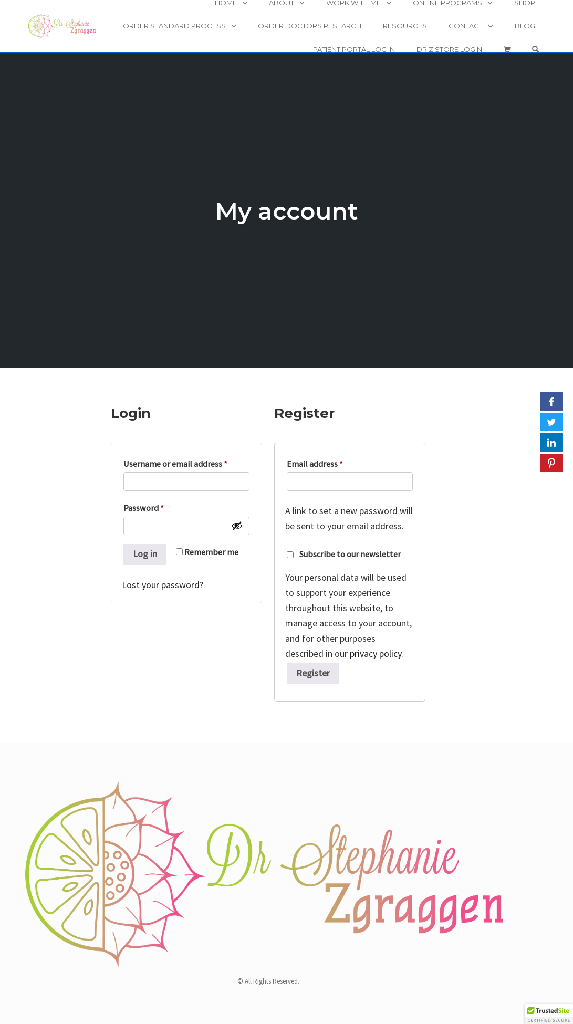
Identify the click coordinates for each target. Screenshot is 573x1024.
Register (313, 673)
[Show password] (237, 525)
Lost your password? (162, 585)
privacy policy (375, 653)
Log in (145, 554)
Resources (405, 26)
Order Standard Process (174, 26)
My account (286, 210)
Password (146, 507)
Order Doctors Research (309, 26)
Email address (317, 463)
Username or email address (177, 463)
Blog (525, 26)
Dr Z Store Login (449, 49)
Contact (466, 26)
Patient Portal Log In (354, 49)
